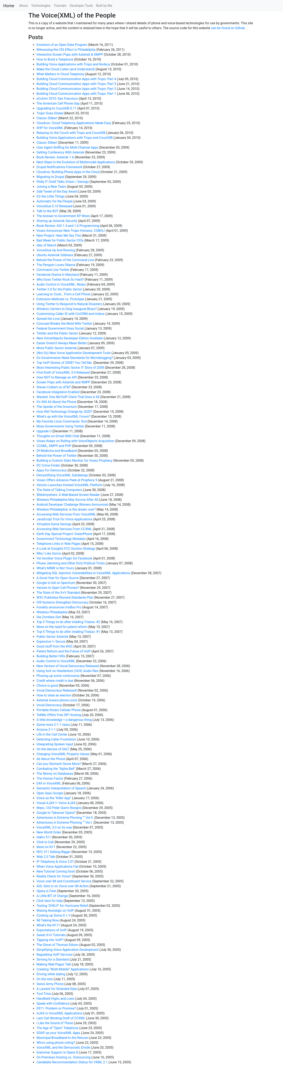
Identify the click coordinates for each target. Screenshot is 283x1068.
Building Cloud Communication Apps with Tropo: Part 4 (76, 79)
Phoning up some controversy (58, 676)
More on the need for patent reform (61, 627)
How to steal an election (53, 695)
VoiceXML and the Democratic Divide (63, 1047)
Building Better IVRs (50, 656)
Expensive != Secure (50, 641)
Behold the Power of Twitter (56, 456)
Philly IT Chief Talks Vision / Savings (62, 182)
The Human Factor (49, 778)
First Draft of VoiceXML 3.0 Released (63, 372)
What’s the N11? (48, 925)
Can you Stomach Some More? (58, 764)
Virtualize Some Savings (54, 524)
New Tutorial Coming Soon (55, 871)
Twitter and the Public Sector (57, 333)
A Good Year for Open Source (57, 578)
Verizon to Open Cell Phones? (57, 588)
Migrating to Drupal (50, 177)
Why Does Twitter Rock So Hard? (60, 279)
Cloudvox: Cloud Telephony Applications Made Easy (73, 123)
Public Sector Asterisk (52, 637)
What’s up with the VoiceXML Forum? (63, 416)
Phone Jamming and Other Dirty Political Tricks (70, 563)
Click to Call (45, 842)
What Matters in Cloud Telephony (60, 74)
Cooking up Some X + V (53, 915)
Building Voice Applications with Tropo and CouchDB (74, 138)
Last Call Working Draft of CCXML (60, 1018)
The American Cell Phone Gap (58, 103)
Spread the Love (48, 319)
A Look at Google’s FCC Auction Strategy (65, 549)
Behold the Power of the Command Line (65, 260)
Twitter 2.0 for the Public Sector (59, 289)
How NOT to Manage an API (56, 377)
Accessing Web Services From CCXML (64, 529)
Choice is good (47, 685)
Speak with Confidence (53, 1003)
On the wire (44, 979)
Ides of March (46, 245)
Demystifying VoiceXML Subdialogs (62, 475)
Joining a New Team (51, 187)
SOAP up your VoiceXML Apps (58, 1033)
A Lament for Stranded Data (56, 989)
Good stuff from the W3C (54, 646)
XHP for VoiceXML (49, 128)
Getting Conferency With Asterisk (60, 152)
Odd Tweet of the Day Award (56, 191)
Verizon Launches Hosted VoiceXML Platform (69, 485)
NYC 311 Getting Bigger (53, 852)
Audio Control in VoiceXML (55, 661)
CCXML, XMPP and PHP (53, 446)
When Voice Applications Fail (57, 866)
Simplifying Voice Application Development (67, 950)
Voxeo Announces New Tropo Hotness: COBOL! (70, 231)
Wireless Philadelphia (51, 612)
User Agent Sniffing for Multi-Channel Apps (67, 147)
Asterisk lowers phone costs (56, 700)
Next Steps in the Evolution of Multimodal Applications (75, 162)
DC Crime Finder (48, 465)
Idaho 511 (43, 837)
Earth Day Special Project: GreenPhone (64, 534)
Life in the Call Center (51, 734)
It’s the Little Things (50, 196)
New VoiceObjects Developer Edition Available (69, 338)
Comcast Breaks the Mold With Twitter (64, 323)
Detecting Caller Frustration (56, 739)
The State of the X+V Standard (58, 593)
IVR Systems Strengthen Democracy (62, 602)
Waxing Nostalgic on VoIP (55, 910)
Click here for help (49, 901)
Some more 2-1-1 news (53, 725)
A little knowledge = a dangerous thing (64, 720)
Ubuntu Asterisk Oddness (54, 255)
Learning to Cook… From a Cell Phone (63, 294)
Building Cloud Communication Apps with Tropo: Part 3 (76, 84)
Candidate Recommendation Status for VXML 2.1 (72, 1062)
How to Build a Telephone (54, 59)
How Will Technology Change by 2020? (64, 412)
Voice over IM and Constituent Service (63, 881)
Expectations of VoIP (51, 930)
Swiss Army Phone (50, 984)
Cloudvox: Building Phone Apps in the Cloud (67, 172)
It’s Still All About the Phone (56, 402)
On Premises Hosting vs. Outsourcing (63, 1057)
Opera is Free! (46, 891)
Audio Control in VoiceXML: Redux (61, 284)
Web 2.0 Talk (45, 857)
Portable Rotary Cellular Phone (58, 710)
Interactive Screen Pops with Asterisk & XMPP (69, 54)
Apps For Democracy (51, 470)
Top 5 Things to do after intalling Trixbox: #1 (68, 632)
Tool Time (43, 994)
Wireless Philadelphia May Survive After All (67, 500)
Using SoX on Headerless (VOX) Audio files (67, 671)
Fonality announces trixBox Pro (58, 607)
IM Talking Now (47, 920)
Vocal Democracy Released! (56, 690)
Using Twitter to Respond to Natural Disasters (69, 304)
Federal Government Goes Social (60, 328)
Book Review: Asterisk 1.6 (55, 157)
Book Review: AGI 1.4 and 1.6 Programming (67, 226)
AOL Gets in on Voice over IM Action (62, 886)
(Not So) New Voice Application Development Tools (73, 353)
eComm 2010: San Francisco (57, 98)
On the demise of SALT (52, 749)
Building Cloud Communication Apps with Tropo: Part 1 (76, 94)
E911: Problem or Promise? (56, 1008)
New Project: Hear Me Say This (58, 235)
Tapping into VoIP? (50, 940)
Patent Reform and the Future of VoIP (63, 651)
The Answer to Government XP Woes (63, 216)
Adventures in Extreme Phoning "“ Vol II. (65, 818)
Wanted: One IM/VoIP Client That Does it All (67, 397)
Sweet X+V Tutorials (51, 935)
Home (8, 5)
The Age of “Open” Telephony (57, 1028)
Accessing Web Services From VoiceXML (66, 514)
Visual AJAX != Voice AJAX (55, 803)
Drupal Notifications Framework (59, 167)
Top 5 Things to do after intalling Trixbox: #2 (68, 622)
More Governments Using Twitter (60, 426)
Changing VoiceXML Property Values (63, 754)
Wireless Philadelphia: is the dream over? (66, 509)
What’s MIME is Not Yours (55, 568)
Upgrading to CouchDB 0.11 (56, 108)
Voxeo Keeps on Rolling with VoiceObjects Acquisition (75, 441)
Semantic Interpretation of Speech (61, 788)
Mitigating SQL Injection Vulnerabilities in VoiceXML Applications (83, 573)
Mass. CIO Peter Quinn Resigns (59, 808)
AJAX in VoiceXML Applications (59, 1013)
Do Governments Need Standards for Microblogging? (74, 358)
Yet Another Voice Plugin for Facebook (64, 558)
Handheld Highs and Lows (55, 999)
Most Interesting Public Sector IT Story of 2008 (70, 368)
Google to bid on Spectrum (55, 583)
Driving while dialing (50, 974)
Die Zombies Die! (48, 617)
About (23, 6)
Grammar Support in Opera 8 (57, 1052)
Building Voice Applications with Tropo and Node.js (73, 64)
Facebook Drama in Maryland (57, 275)
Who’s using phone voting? (55, 1043)
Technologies (40, 6)
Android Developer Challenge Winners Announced (72, 504)
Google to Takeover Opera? (55, 813)
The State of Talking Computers (59, 490)
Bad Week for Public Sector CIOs (60, 240)
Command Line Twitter (52, 270)
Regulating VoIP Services (54, 955)
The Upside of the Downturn (56, 407)
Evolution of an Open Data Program (61, 45)
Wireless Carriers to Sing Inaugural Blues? (66, 309)
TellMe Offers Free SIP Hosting (58, 715)
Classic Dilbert (46, 118)
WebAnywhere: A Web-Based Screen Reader (68, 495)
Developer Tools (81, 6)
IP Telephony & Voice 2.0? (55, 862)
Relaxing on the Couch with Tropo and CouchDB (70, 133)
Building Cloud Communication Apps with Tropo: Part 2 (76, 89)
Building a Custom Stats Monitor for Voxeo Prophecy (74, 460)
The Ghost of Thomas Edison (57, 945)
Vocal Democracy (49, 705)
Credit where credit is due (54, 681)
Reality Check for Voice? (53, 876)
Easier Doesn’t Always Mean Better (61, 343)
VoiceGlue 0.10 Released (54, 206)
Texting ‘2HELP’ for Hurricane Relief (62, 906)
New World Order (48, 832)
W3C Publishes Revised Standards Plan (64, 597)
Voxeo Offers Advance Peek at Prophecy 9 (66, 480)
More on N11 (45, 847)
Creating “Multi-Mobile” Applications (62, 969)
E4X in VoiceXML (48, 783)
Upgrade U (44, 431)
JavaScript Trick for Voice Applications (64, 519)
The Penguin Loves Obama (55, 265)
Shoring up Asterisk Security (56, 221)
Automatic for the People (54, 201)
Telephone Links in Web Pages (58, 544)
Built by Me (104, 6)
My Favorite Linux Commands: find (61, 421)
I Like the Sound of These (54, 1023)
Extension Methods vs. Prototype (60, 299)
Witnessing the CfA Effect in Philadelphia (66, 50)
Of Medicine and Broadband (56, 451)
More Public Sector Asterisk (56, 348)
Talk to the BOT (47, 211)
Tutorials (60, 6)
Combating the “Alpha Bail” (55, 769)
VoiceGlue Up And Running (55, 250)
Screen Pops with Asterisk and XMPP (63, 382)
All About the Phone (50, 759)
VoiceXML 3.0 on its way (54, 827)
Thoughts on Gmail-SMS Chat (57, 436)
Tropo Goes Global (49, 113)
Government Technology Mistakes (61, 539)
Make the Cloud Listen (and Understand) (65, 69)
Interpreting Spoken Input (54, 744)
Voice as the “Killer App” (53, 798)
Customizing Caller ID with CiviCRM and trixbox (70, 314)
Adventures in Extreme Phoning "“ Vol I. (64, 822)
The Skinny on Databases (54, 774)
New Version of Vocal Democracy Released (67, 666)
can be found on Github (228, 28)
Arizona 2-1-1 (46, 729)
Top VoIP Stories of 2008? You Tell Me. (64, 363)
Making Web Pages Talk (53, 964)
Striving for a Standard (52, 959)
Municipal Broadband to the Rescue (62, 1038)
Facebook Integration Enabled (58, 392)
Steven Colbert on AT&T (53, 387)
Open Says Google (49, 793)
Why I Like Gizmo (48, 553)
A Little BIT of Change (52, 896)
